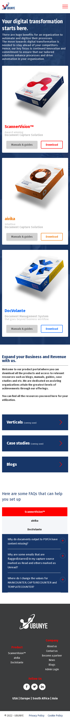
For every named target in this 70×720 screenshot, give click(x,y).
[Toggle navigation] (65, 6)
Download (52, 144)
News (52, 660)
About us (52, 646)
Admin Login (52, 669)
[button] (34, 543)
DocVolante (16, 662)
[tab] (34, 511)
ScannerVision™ (17, 653)
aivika (17, 657)
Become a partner (52, 655)
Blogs (52, 664)
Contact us (52, 651)
